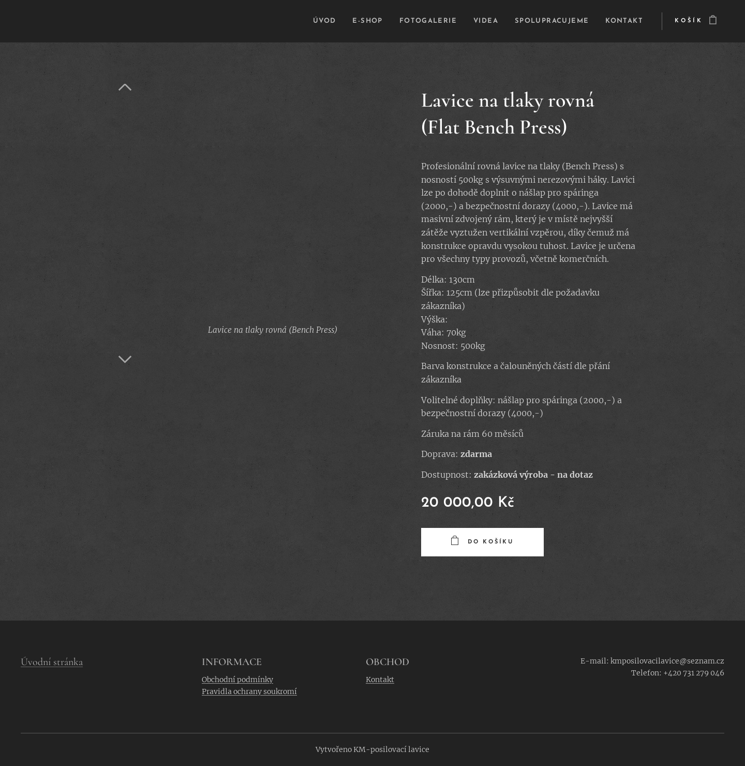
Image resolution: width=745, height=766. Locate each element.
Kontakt (380, 679)
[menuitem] (301, 21)
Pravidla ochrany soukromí (249, 692)
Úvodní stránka (52, 662)
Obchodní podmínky (237, 679)
